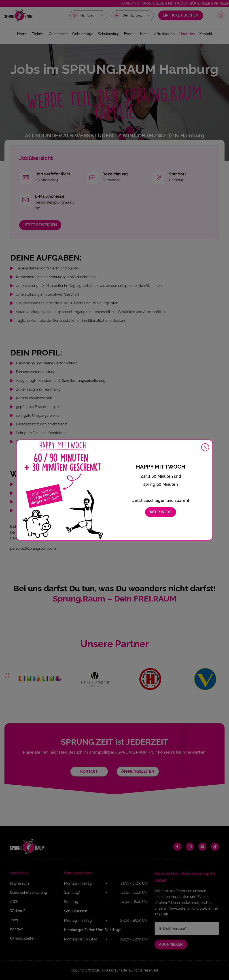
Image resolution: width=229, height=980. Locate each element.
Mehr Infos (161, 512)
